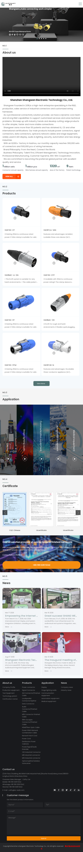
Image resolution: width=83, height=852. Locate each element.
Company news (67, 687)
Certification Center (10, 699)
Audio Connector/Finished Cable (29, 709)
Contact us (8, 769)
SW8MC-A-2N (11, 275)
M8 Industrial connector (31, 755)
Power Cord (26, 738)
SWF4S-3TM (10, 365)
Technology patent (9, 696)
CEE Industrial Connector (31, 752)
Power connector (28, 687)
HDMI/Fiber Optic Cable (31, 727)
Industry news (66, 690)
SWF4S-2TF (49, 275)
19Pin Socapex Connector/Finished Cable (29, 722)
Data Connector (28, 704)
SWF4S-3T (10, 320)
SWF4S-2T (10, 230)
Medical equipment (49, 701)
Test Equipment (8, 693)
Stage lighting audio (49, 690)
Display (44, 687)
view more (41, 383)
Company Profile (8, 687)
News (64, 682)
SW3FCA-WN (50, 230)
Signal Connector (28, 690)
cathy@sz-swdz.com (16, 790)
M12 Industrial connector (31, 758)
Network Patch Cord (29, 736)
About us (7, 682)
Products (27, 682)
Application (48, 682)
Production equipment (11, 690)
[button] (37, 38)
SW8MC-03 (49, 320)
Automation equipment (50, 698)
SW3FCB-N (49, 365)
